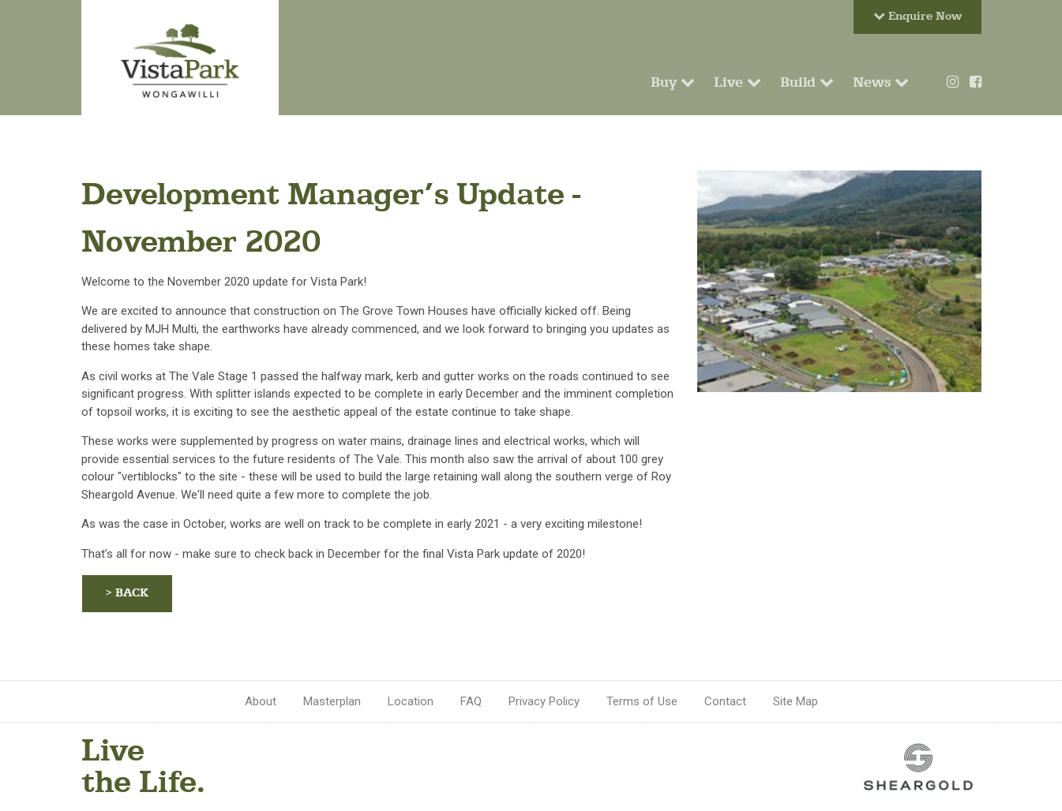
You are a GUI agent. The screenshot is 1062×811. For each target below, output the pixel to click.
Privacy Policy (544, 701)
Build (807, 82)
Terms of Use (641, 701)
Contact (725, 701)
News (881, 82)
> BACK (127, 593)
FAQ (471, 701)
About (260, 701)
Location (410, 701)
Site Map (795, 701)
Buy (673, 82)
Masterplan (332, 701)
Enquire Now (917, 16)
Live (737, 82)
